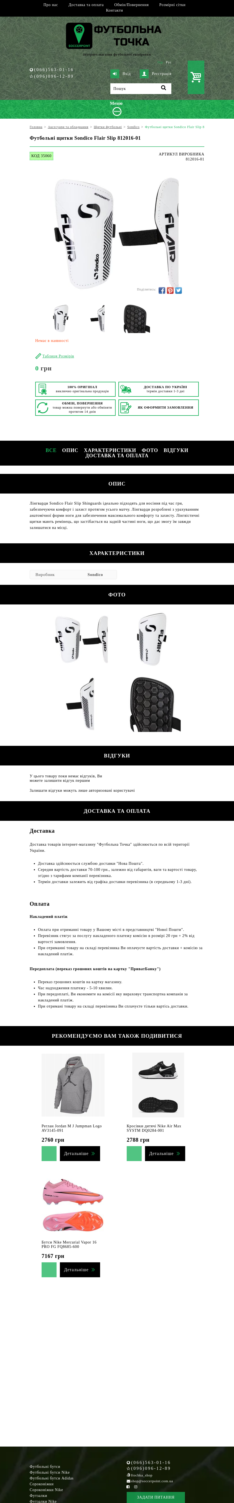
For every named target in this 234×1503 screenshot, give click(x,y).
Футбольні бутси (45, 1467)
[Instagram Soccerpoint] (135, 1487)
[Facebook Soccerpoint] (128, 1487)
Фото (150, 450)
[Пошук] (140, 88)
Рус (169, 62)
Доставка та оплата (86, 5)
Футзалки (38, 1496)
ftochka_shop (141, 1475)
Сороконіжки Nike (46, 1490)
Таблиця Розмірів (58, 356)
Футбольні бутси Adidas (52, 1478)
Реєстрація (155, 73)
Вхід (120, 73)
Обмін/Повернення (131, 5)
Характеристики (110, 450)
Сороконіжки (42, 1484)
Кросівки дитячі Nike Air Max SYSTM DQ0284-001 (154, 1128)
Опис (70, 450)
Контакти (114, 10)
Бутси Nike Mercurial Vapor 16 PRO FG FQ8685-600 (69, 1244)
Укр (160, 62)
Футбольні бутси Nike (50, 1472)
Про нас (51, 5)
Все (51, 450)
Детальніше (76, 1153)
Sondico (95, 574)
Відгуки (176, 450)
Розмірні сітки (172, 5)
